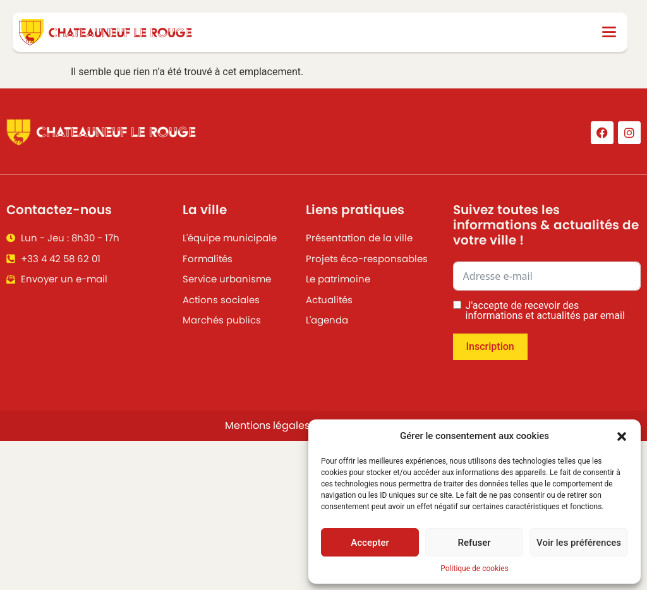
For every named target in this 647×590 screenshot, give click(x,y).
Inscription (490, 346)
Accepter (370, 542)
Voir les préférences (578, 542)
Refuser (473, 542)
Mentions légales (267, 425)
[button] (621, 436)
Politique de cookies (474, 568)
